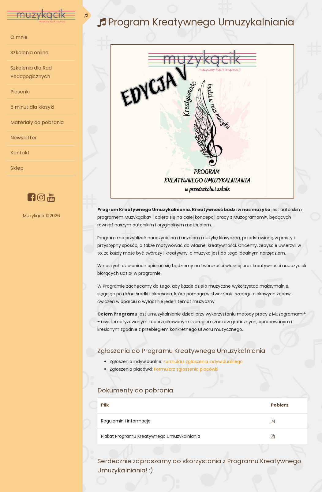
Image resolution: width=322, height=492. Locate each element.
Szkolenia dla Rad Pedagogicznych (31, 72)
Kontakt (20, 152)
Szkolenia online (29, 52)
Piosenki (20, 91)
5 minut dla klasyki (32, 107)
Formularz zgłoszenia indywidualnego (203, 361)
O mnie (19, 37)
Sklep (17, 168)
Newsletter (23, 137)
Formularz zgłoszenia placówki (186, 369)
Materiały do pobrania (37, 122)
